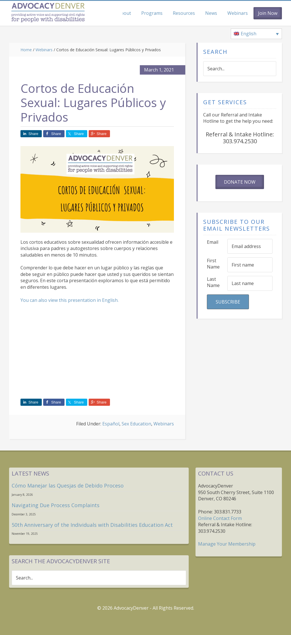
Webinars (163, 424)
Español (110, 424)
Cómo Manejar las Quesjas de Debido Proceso (68, 485)
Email (212, 242)
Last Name (213, 282)
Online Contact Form (220, 518)
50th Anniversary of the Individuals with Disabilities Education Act (92, 524)
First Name (213, 263)
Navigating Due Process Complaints (55, 505)
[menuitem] (256, 33)
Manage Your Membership (226, 544)
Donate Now (239, 182)
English (110, 300)
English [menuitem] (248, 33)
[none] (256, 33)
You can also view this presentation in (61, 300)
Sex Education (136, 424)
